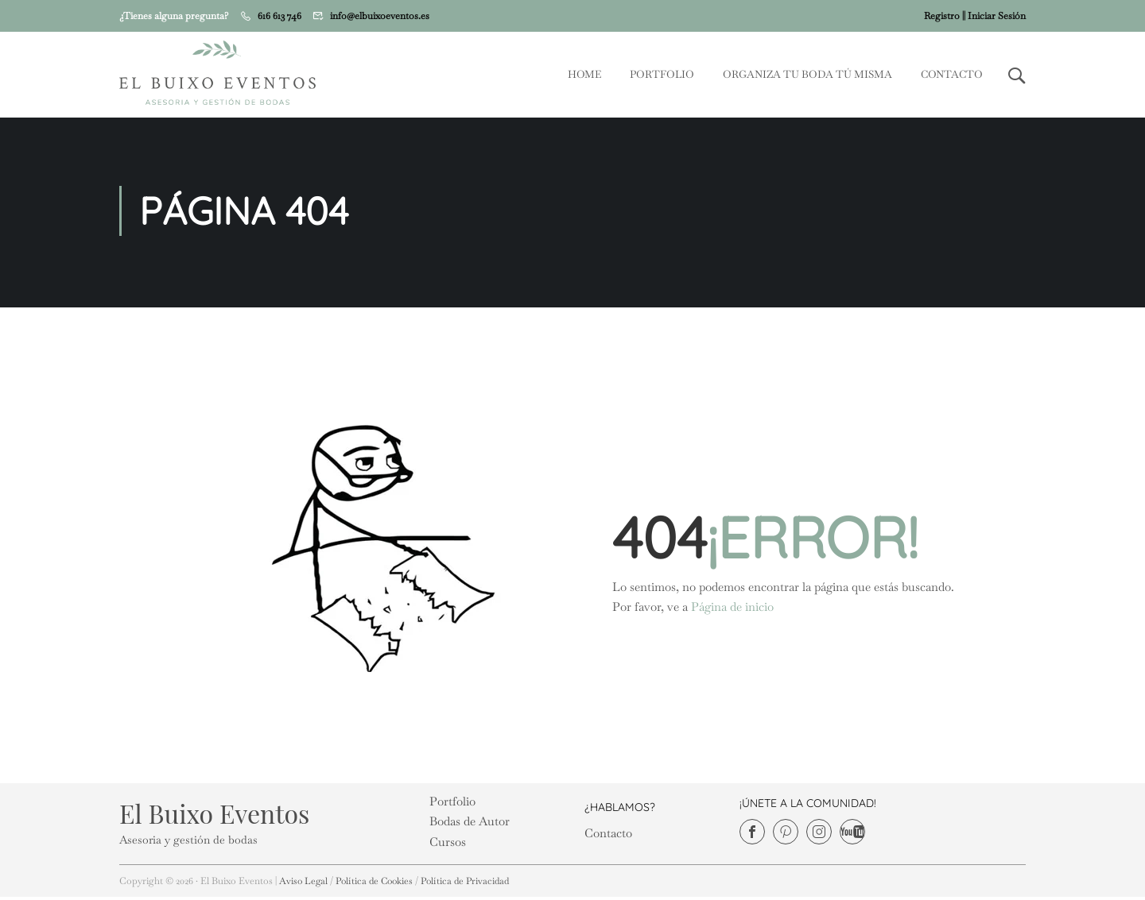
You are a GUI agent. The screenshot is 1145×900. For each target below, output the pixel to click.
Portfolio (662, 75)
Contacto (952, 75)
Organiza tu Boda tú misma (807, 75)
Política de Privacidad (473, 884)
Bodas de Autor (469, 824)
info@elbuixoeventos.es (379, 16)
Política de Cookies (378, 884)
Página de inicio (732, 610)
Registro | (944, 16)
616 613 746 (279, 16)
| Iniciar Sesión (995, 16)
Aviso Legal (304, 884)
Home (584, 75)
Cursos (447, 844)
